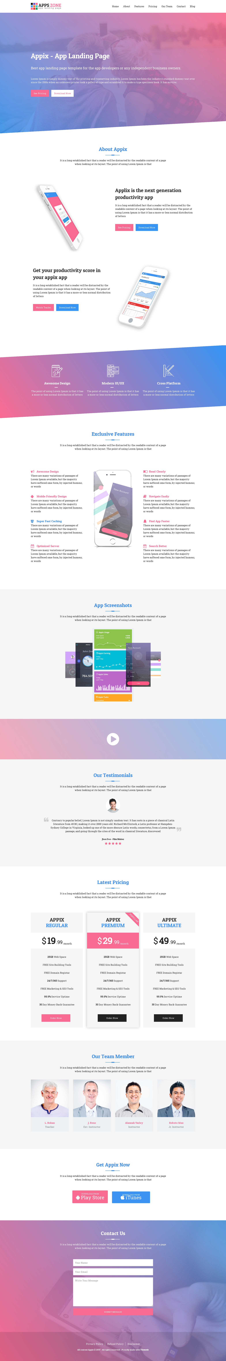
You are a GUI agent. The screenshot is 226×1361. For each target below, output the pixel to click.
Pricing (152, 6)
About (126, 6)
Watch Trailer (43, 307)
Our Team (166, 6)
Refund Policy (115, 1343)
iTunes (131, 1197)
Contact (181, 6)
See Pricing (40, 93)
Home (115, 6)
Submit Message (113, 1312)
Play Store (90, 1197)
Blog (192, 6)
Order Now (56, 1018)
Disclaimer (134, 1343)
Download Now (62, 93)
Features (139, 6)
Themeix (144, 1350)
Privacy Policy (94, 1343)
